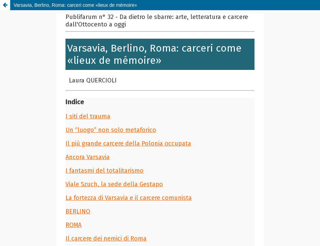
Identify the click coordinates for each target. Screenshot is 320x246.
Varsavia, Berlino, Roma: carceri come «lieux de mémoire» (75, 5)
